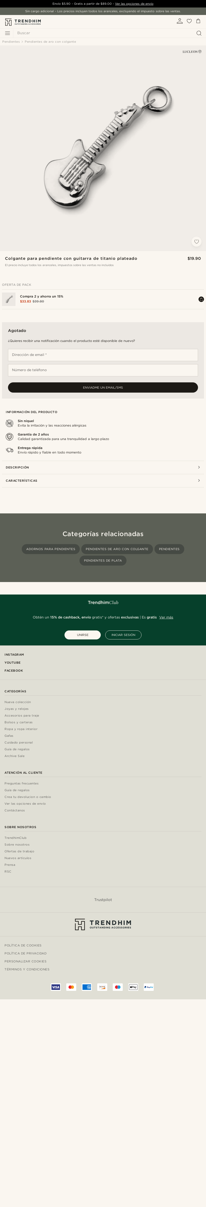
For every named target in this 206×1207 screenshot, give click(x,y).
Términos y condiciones (27, 969)
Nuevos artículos (17, 858)
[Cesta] (198, 22)
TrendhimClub (15, 838)
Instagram (14, 654)
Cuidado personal (18, 742)
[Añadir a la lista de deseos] (197, 242)
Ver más (166, 617)
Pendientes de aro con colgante (117, 549)
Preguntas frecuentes (21, 783)
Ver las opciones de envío (134, 3)
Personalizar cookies (25, 961)
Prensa (9, 865)
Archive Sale (14, 756)
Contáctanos (14, 810)
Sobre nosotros (17, 844)
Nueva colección (17, 702)
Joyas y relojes (16, 709)
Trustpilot (103, 900)
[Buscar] (108, 33)
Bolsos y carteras (18, 722)
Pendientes (169, 549)
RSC (8, 871)
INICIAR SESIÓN (123, 635)
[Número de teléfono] (103, 370)
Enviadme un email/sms (103, 387)
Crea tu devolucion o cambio (27, 797)
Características (103, 480)
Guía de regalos (17, 749)
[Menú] (7, 33)
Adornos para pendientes (50, 549)
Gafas (9, 736)
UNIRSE (82, 635)
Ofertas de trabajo (19, 851)
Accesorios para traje (21, 715)
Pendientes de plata (103, 560)
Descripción (103, 467)
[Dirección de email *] (103, 355)
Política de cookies (23, 945)
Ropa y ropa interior (21, 729)
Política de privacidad (25, 953)
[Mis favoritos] (189, 22)
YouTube (12, 662)
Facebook (13, 670)
